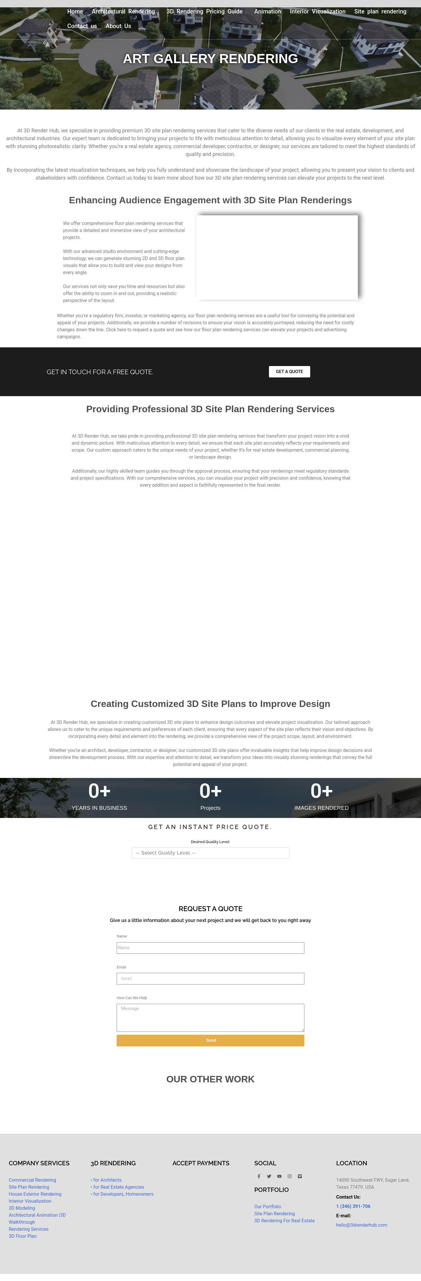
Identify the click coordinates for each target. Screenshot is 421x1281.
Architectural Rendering (123, 11)
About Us (118, 26)
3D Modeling (22, 1208)
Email (121, 967)
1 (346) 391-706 (353, 1206)
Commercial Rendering (32, 1180)
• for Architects (106, 1180)
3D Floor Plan (23, 1236)
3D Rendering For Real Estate (284, 1220)
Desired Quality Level (210, 842)
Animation (267, 11)
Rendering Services (29, 1229)
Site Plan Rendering (29, 1187)
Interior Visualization (318, 11)
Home (75, 11)
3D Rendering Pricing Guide (205, 11)
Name (122, 936)
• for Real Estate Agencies (117, 1187)
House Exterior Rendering (35, 1194)
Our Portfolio (267, 1206)
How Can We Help (132, 998)
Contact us (82, 26)
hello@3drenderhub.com (361, 1225)
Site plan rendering (380, 11)
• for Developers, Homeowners (122, 1194)
